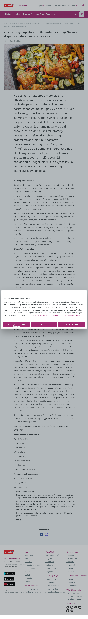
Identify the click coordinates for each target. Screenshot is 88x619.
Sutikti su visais (72, 324)
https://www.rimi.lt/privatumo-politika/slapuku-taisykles (58, 315)
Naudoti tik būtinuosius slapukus (16, 325)
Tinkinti (44, 324)
